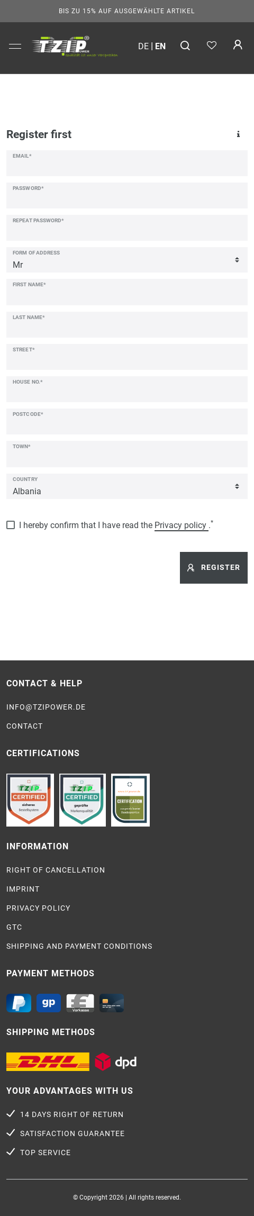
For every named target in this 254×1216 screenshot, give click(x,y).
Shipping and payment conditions (79, 946)
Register (213, 567)
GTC (14, 927)
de (143, 46)
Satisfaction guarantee (72, 1133)
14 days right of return (72, 1114)
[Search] (185, 46)
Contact (24, 726)
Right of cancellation (55, 870)
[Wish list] (211, 46)
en (160, 46)
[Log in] (237, 46)
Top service (45, 1152)
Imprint (23, 889)
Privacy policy (38, 908)
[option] (74, 45)
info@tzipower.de (46, 707)
